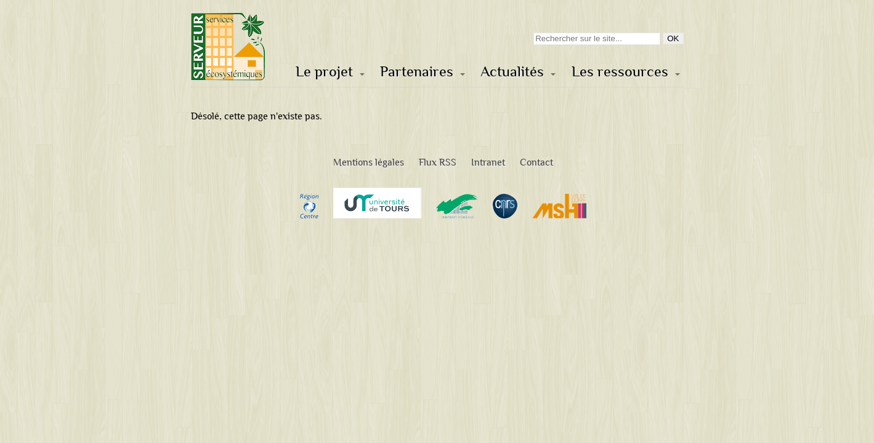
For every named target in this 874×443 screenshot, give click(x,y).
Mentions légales (368, 162)
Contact (536, 162)
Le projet (324, 71)
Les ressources (620, 71)
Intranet (488, 162)
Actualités (512, 71)
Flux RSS (437, 162)
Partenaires (416, 71)
